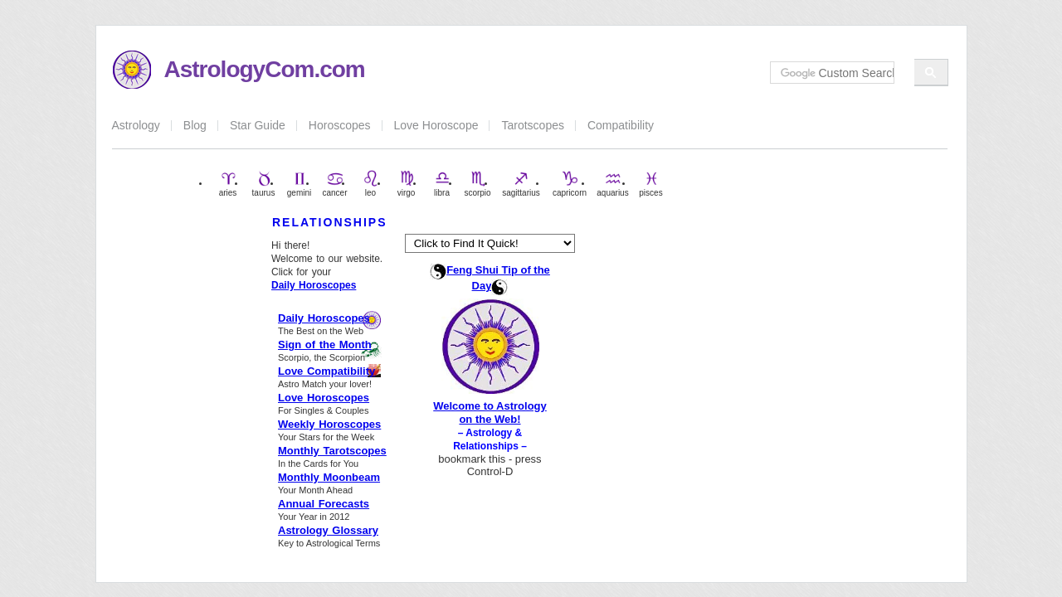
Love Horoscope (436, 125)
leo (371, 183)
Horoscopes (340, 125)
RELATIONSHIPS (329, 222)
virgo (406, 183)
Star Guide (257, 125)
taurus (263, 183)
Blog (195, 125)
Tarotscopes (532, 125)
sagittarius (521, 183)
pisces (650, 183)
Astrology (136, 125)
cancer (334, 183)
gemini (299, 183)
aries (228, 183)
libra (442, 183)
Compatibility (620, 125)
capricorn (570, 183)
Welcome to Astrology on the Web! (490, 412)
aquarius (612, 183)
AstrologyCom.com (264, 69)
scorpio (477, 183)
